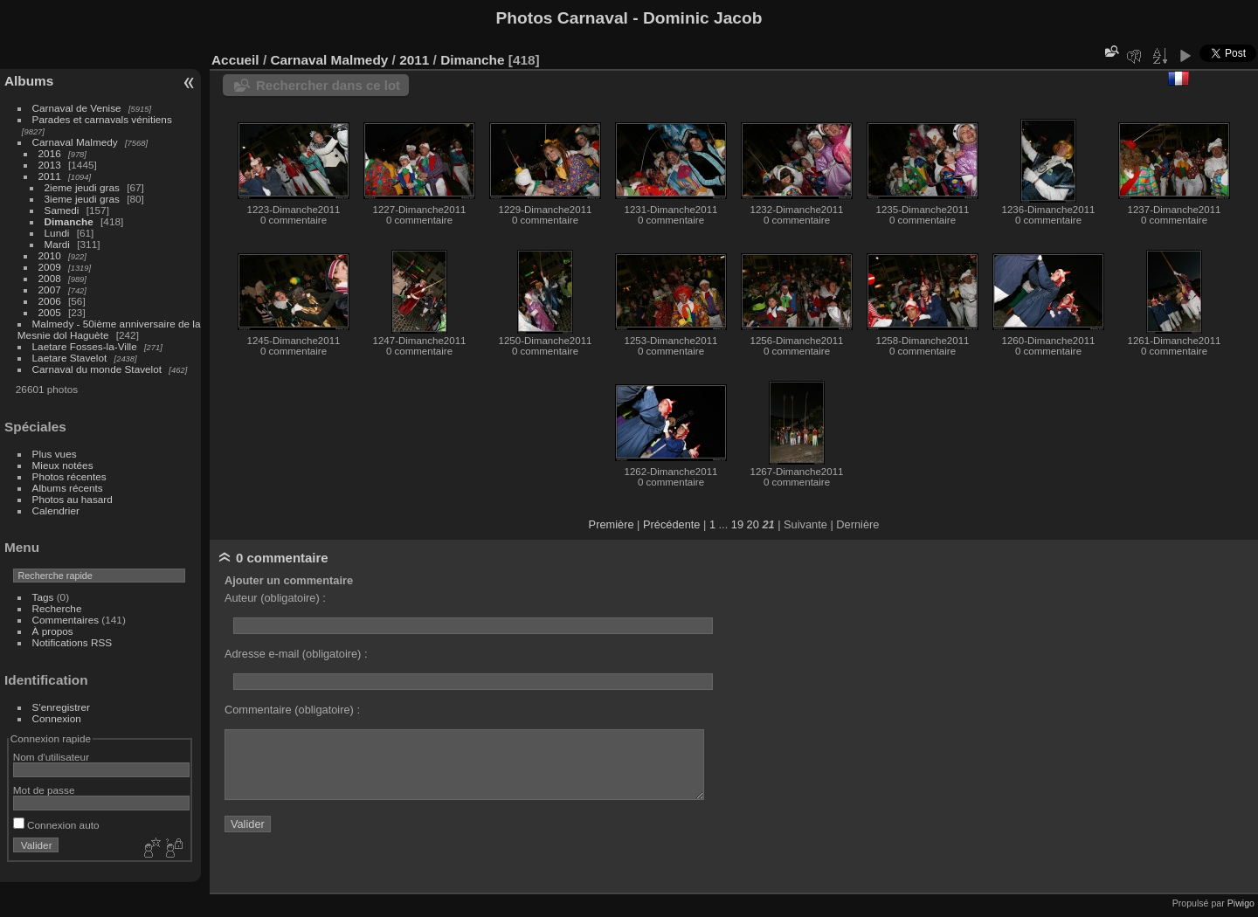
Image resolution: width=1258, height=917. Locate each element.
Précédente (671, 524)
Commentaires (66, 619)
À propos (52, 631)
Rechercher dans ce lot (328, 85)
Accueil (235, 59)
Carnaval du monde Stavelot (97, 369)
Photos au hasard (72, 499)
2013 (49, 164)
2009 (49, 266)
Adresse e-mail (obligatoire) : (296, 653)
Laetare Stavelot (69, 357)
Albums (28, 80)
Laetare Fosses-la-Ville (84, 346)
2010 (49, 255)
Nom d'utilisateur (51, 756)
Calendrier (55, 510)
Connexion (56, 718)
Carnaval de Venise (76, 108)
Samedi (62, 210)
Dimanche (69, 221)
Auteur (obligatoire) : (275, 597)
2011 (49, 176)
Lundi (57, 232)
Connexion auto (56, 825)
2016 (49, 153)
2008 (49, 278)
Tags (43, 597)
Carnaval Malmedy (75, 142)
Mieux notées (62, 465)
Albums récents (67, 487)
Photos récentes (69, 476)
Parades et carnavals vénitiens (102, 119)
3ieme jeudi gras (82, 198)
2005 (49, 312)
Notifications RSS (72, 642)
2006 (49, 301)
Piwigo (1241, 903)
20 (753, 524)
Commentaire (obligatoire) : (292, 709)
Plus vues (54, 453)
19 (737, 524)
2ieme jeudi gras (82, 187)
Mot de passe (44, 790)
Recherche (57, 608)
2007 (49, 289)
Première (611, 524)
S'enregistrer (61, 707)
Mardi (57, 244)
